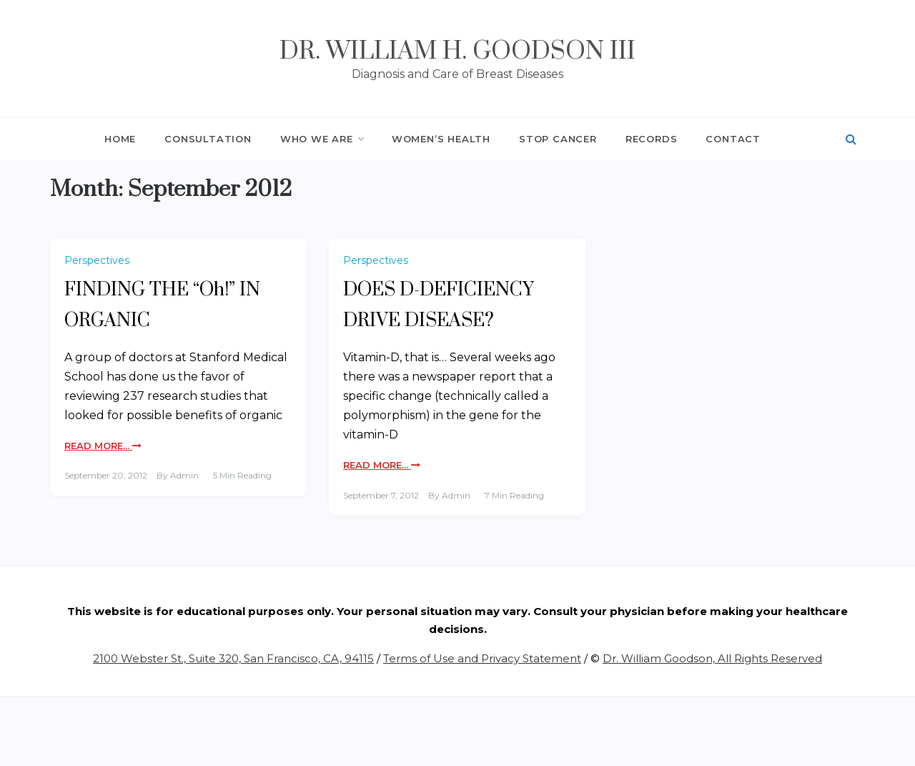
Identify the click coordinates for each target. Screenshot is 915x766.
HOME (120, 138)
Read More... (103, 445)
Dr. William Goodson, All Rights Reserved (712, 658)
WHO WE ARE (321, 138)
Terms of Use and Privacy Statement (482, 658)
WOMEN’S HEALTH (441, 138)
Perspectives (96, 260)
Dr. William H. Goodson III (457, 51)
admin (184, 475)
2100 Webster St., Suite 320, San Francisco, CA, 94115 (233, 658)
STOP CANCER (558, 138)
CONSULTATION (208, 138)
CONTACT (733, 138)
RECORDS (651, 138)
